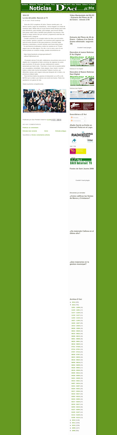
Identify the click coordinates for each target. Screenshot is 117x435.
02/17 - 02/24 (75, 402)
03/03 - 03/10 (75, 396)
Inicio (46, 131)
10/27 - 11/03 (75, 320)
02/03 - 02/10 (75, 407)
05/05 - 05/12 (75, 373)
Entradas (74, 117)
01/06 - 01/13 (75, 417)
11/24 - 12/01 (75, 310)
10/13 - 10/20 (75, 326)
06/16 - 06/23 (75, 360)
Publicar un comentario (30, 127)
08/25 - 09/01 (75, 341)
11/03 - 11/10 (75, 318)
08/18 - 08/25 (75, 344)
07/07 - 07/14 (75, 352)
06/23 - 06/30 (75, 357)
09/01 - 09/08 (75, 339)
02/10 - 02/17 (75, 404)
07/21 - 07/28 (75, 346)
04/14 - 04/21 (75, 381)
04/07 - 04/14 (75, 383)
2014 (74, 302)
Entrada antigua (60, 131)
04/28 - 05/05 (75, 375)
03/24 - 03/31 (75, 388)
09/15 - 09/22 (75, 333)
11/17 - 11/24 (75, 312)
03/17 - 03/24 (75, 391)
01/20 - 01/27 (75, 412)
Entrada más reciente (30, 131)
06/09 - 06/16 (75, 362)
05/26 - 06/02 (75, 368)
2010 (74, 425)
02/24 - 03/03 (75, 399)
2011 (74, 423)
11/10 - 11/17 (75, 315)
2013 (74, 305)
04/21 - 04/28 (75, 378)
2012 (74, 420)
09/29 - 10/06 (75, 328)
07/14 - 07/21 (75, 349)
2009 (74, 428)
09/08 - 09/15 (75, 336)
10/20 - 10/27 (75, 323)
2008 (74, 430)
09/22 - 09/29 (75, 331)
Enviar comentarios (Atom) (41, 135)
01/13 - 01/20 (75, 415)
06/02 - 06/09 (75, 365)
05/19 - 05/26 (75, 370)
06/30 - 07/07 (75, 354)
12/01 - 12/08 (75, 307)
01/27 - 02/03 (75, 409)
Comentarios (76, 121)
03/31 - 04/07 (75, 386)
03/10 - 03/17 (75, 394)
